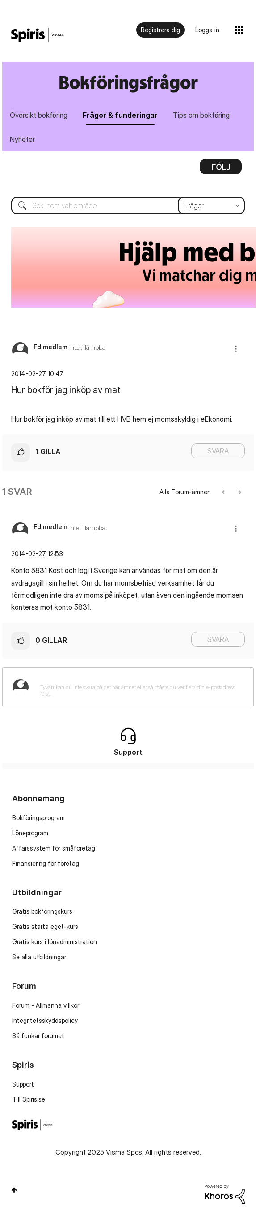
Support (23, 1084)
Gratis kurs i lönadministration (54, 941)
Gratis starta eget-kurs (45, 926)
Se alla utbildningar (39, 957)
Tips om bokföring (201, 115)
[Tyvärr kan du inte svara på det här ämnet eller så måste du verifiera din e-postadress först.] (139, 687)
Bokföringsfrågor (128, 82)
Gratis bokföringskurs (42, 911)
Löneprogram (30, 833)
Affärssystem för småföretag (53, 848)
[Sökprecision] (211, 205)
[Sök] (128, 205)
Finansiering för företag (45, 863)
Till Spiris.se (28, 1099)
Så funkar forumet (38, 1036)
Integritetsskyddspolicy (45, 1020)
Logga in (207, 30)
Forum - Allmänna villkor (45, 1005)
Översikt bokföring (38, 115)
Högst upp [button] (14, 1190)
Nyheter (22, 139)
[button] (236, 348)
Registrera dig (160, 30)
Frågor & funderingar (120, 115)
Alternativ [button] (221, 170)
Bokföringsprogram (38, 817)
